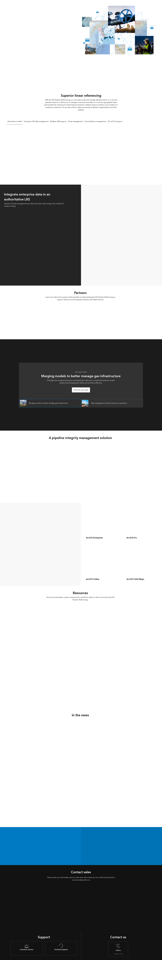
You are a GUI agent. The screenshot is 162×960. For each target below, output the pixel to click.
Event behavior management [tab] (95, 121)
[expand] (118, 541)
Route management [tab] (75, 121)
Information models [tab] (14, 121)
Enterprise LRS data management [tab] (36, 121)
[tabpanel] (81, 153)
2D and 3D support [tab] (115, 121)
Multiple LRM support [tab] (58, 121)
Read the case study (81, 389)
